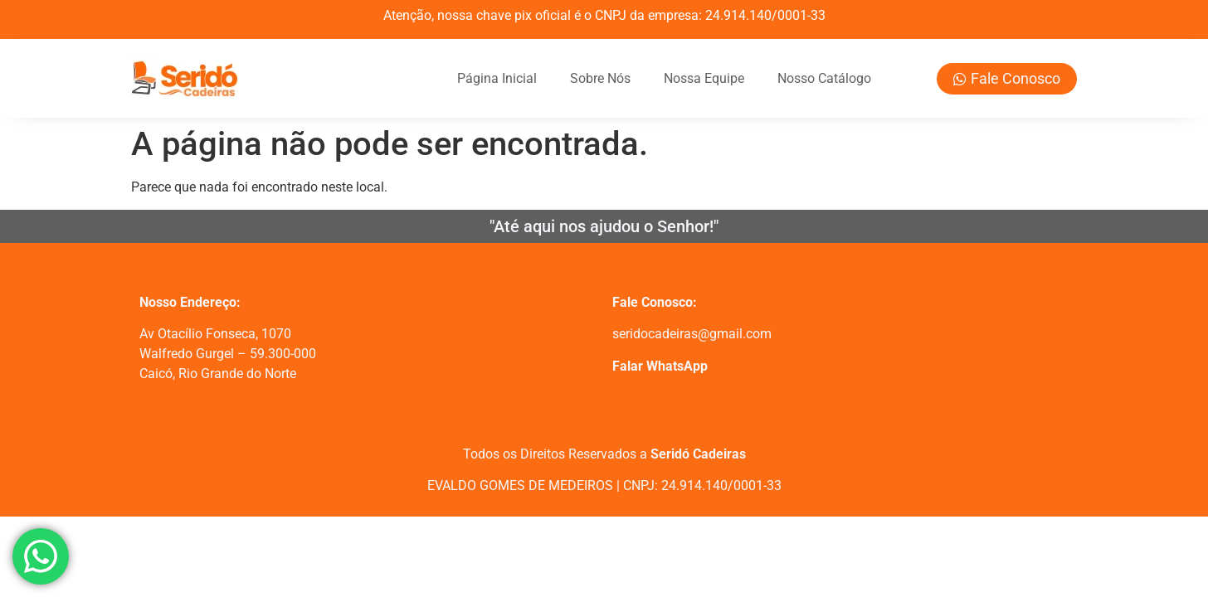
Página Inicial (497, 78)
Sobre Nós (600, 78)
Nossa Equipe (704, 78)
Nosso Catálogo (824, 78)
